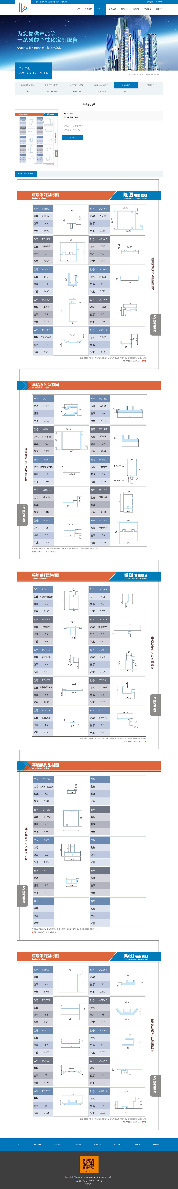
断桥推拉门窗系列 (101, 85)
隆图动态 (124, 9)
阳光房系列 (155, 74)
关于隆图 (88, 9)
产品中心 (100, 9)
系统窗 (126, 91)
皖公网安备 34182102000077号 (89, 1181)
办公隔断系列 (52, 91)
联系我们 (159, 9)
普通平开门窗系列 (52, 85)
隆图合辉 (112, 9)
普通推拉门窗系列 (27, 85)
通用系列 (150, 85)
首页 (78, 9)
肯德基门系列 (76, 91)
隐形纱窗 (27, 91)
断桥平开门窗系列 (77, 85)
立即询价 (72, 138)
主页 (141, 74)
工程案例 (147, 9)
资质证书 (136, 9)
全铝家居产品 (101, 91)
